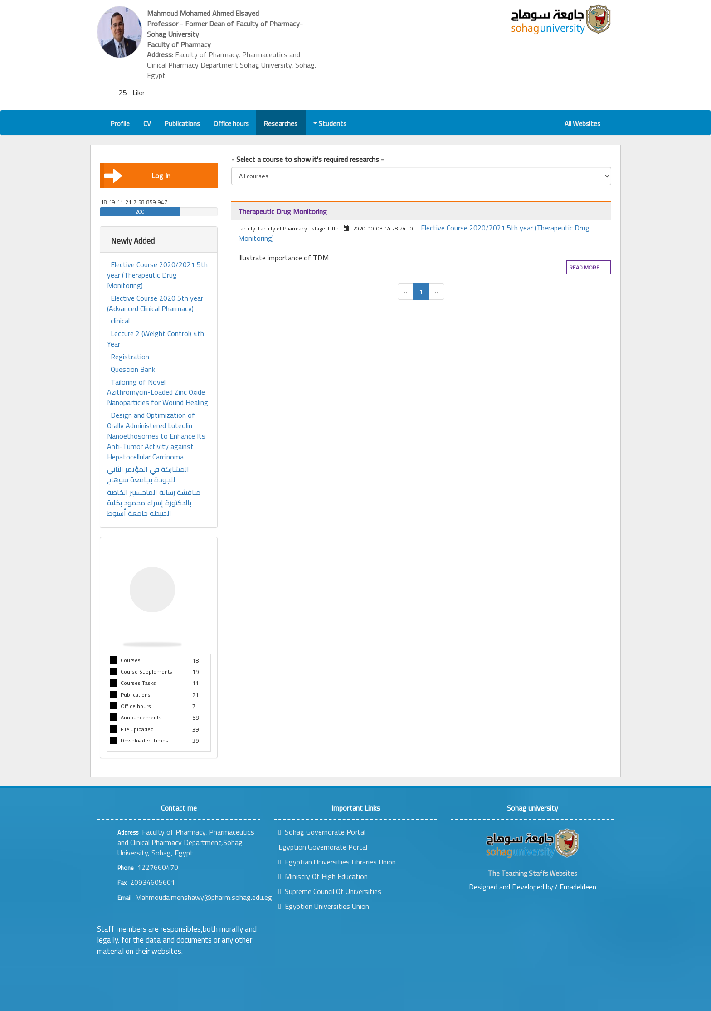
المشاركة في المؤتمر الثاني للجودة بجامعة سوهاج (148, 474)
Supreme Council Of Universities (329, 891)
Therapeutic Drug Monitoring (282, 211)
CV (147, 123)
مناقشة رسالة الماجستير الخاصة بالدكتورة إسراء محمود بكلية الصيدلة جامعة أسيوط (153, 502)
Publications (182, 123)
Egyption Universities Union (323, 906)
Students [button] (330, 123)
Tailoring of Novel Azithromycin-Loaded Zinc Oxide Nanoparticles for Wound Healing (157, 392)
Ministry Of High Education (323, 876)
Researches (281, 123)
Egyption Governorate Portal (322, 847)
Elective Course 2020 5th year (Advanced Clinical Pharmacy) (155, 303)
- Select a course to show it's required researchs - (307, 159)
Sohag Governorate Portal (321, 832)
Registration (130, 357)
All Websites (582, 123)
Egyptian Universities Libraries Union (337, 862)
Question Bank (133, 369)
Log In (137, 175)
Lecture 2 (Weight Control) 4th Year (155, 338)
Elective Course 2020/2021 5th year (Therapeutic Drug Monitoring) (157, 275)
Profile (120, 123)
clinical (120, 321)
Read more (584, 267)
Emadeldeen (578, 887)
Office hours (231, 123)
